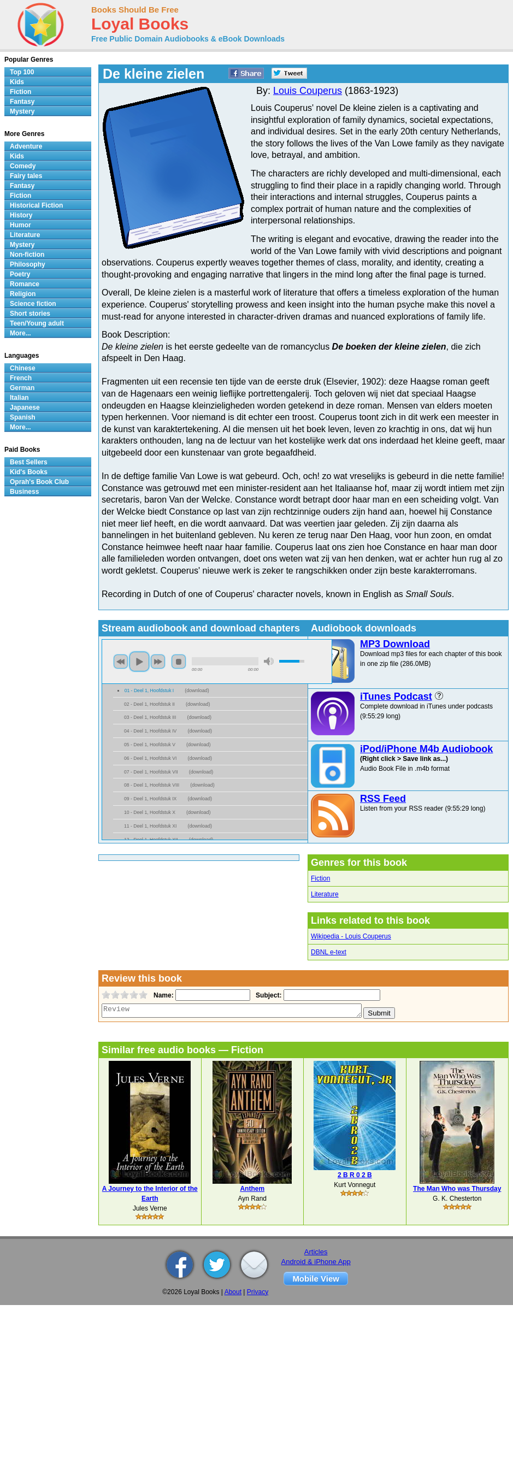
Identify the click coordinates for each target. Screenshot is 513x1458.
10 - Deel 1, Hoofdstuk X (149, 812)
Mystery (22, 111)
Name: (162, 995)
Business (24, 491)
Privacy (257, 1292)
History (21, 215)
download (197, 690)
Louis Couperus (307, 90)
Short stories (30, 313)
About (233, 1292)
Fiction (320, 878)
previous (120, 661)
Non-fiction (27, 254)
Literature (325, 894)
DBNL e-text (328, 952)
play (139, 661)
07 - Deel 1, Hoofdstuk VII (151, 772)
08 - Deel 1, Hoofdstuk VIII (151, 785)
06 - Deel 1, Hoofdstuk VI (150, 758)
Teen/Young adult (37, 323)
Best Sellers (29, 462)
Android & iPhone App (316, 1262)
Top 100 (22, 72)
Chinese (23, 368)
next (158, 661)
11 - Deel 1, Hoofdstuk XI (150, 826)
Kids (17, 82)
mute (269, 661)
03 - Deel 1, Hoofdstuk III (150, 717)
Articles (316, 1252)
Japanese (25, 407)
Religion (23, 294)
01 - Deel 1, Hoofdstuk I (149, 690)
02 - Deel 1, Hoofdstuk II (149, 704)
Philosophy (27, 264)
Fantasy (22, 101)
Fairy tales (26, 176)
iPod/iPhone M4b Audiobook (426, 748)
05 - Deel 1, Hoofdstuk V (149, 744)
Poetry (20, 274)
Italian (19, 398)
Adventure (26, 146)
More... (20, 333)
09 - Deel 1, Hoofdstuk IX (150, 798)
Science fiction (33, 304)
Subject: (267, 995)
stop (178, 661)
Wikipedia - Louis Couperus (351, 936)
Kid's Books (29, 472)
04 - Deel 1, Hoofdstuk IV (150, 731)
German (22, 388)
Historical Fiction (36, 205)
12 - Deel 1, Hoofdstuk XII (151, 839)
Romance (24, 284)
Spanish (23, 417)
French (21, 378)
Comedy (23, 166)
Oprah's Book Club (39, 482)
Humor (20, 225)
